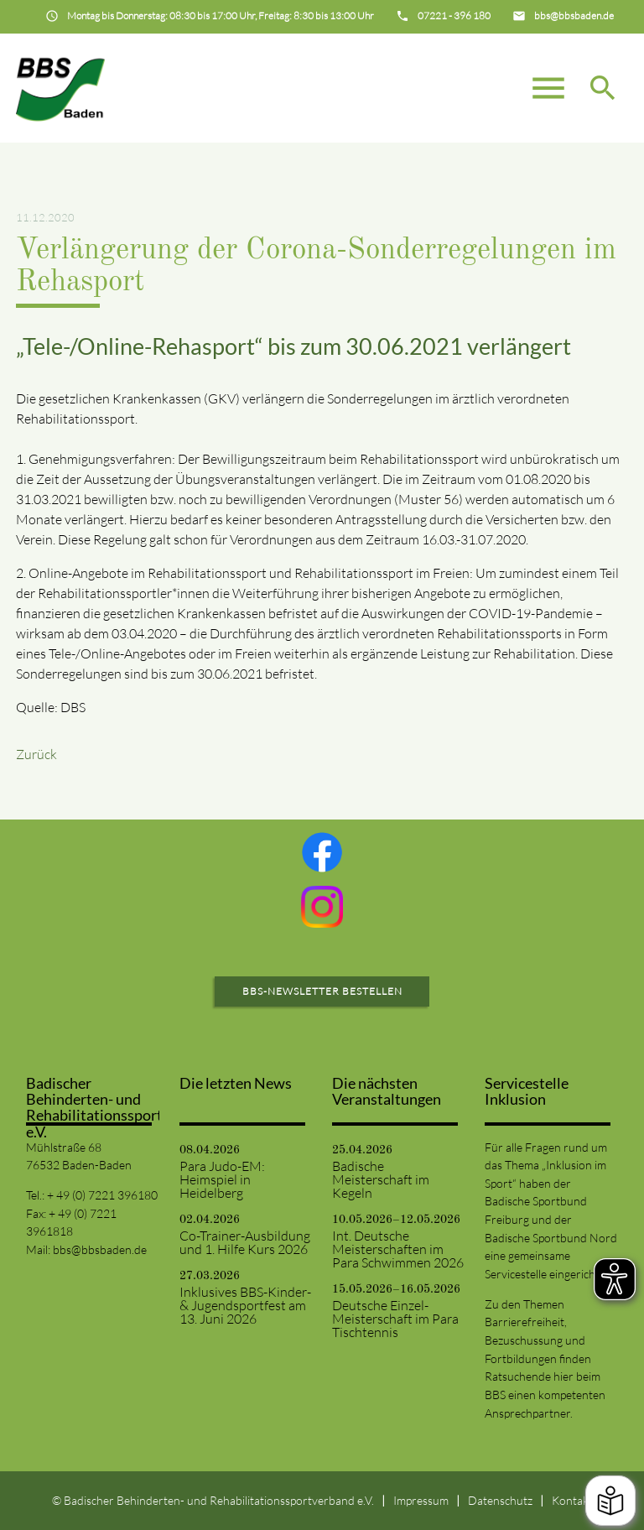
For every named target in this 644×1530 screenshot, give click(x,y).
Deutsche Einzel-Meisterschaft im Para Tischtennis (395, 1318)
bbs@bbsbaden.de (100, 1249)
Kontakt (572, 1500)
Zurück (36, 754)
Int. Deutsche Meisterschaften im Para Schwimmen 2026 (398, 1249)
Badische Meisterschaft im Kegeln (380, 1179)
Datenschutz (500, 1500)
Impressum (421, 1500)
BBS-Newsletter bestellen (322, 991)
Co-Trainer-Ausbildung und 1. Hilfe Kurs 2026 (244, 1242)
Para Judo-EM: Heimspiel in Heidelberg (222, 1179)
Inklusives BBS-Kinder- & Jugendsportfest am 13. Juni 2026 (245, 1305)
